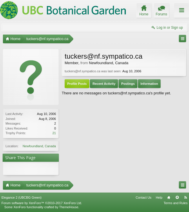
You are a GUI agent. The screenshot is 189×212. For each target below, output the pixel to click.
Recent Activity (103, 83)
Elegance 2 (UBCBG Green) (21, 197)
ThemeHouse (68, 207)
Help (159, 197)
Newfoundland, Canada (39, 146)
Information (149, 83)
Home (169, 197)
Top (177, 197)
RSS (185, 197)
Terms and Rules (175, 203)
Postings (128, 83)
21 (54, 133)
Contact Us (143, 197)
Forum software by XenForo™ (41, 203)
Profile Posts (77, 83)
